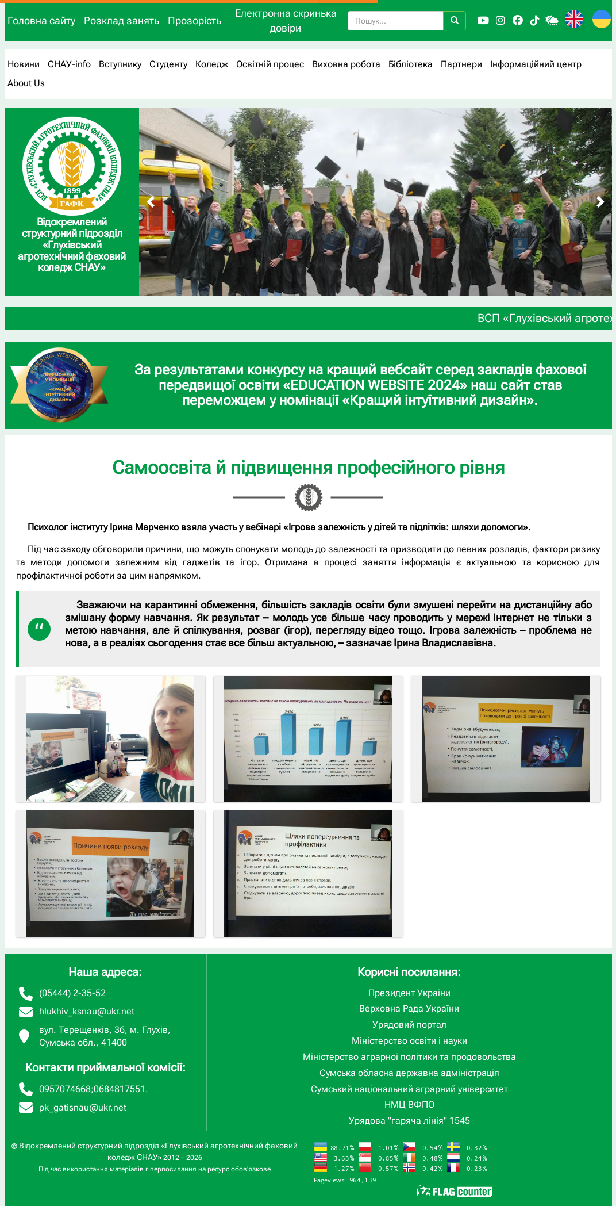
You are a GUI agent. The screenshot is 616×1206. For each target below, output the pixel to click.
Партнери (461, 64)
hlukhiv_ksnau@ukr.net (86, 1011)
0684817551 (119, 1089)
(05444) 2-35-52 (72, 992)
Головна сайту (41, 20)
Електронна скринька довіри (286, 20)
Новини (23, 64)
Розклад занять (121, 20)
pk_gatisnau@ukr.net (82, 1107)
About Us (26, 83)
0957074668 (65, 1089)
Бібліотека (410, 64)
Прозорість (194, 20)
